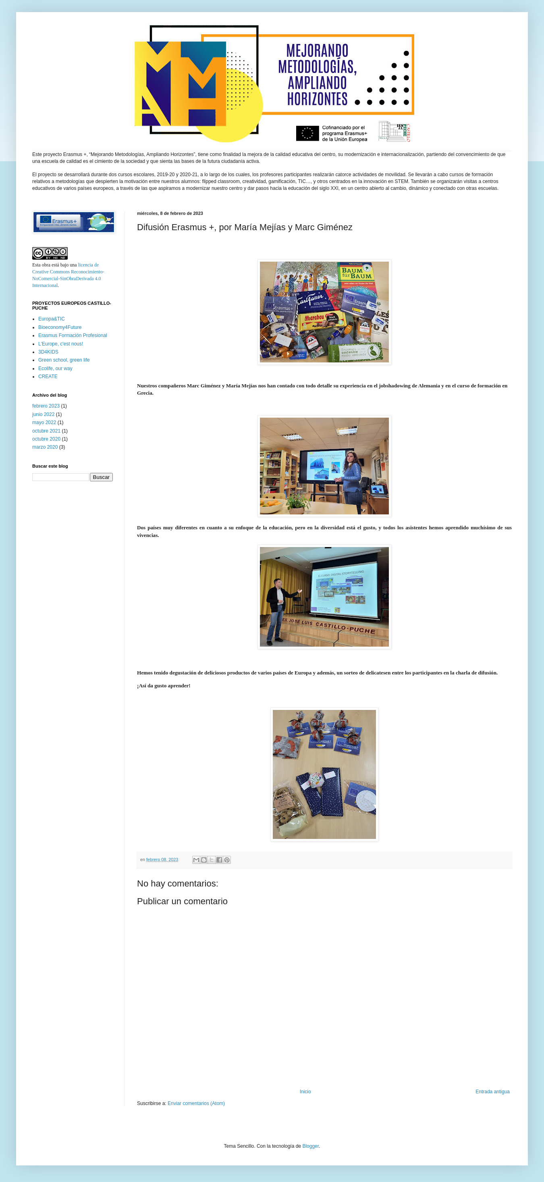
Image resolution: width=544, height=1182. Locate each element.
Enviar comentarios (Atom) (196, 1103)
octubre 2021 (46, 431)
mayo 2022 (44, 422)
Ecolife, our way (55, 368)
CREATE (48, 376)
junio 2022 (43, 414)
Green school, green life (63, 360)
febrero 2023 (46, 406)
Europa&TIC (51, 319)
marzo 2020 (45, 447)
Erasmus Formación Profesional (72, 335)
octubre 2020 (46, 439)
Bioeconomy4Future (59, 327)
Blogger (310, 1146)
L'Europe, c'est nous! (60, 344)
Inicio (305, 1092)
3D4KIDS (48, 352)
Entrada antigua (492, 1092)
